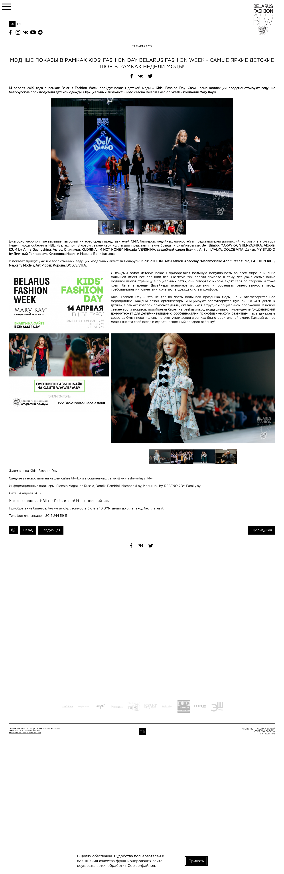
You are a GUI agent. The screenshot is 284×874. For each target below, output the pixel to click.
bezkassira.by (194, 309)
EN (19, 24)
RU (12, 24)
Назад (28, 530)
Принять (196, 861)
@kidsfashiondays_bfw (134, 478)
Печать (13, 530)
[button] (271, 101)
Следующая (50, 530)
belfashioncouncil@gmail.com (25, 733)
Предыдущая (261, 530)
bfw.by (76, 478)
